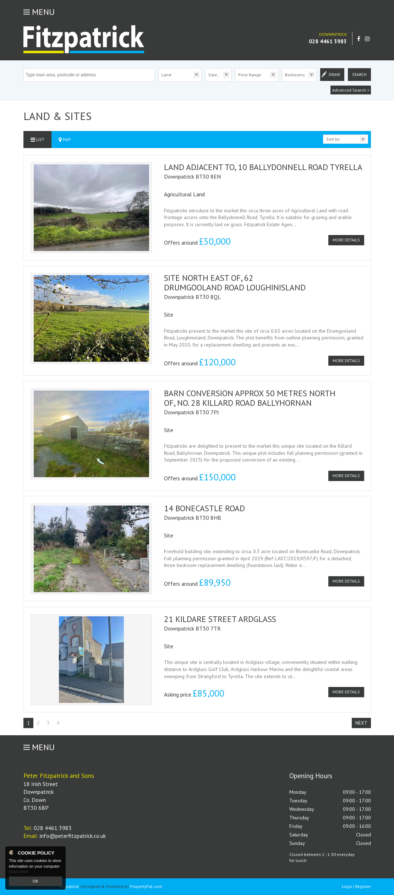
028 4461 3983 (328, 41)
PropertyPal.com (146, 886)
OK (35, 881)
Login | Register (356, 886)
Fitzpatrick (69, 886)
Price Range (249, 74)
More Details (346, 239)
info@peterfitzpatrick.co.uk (73, 835)
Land (166, 74)
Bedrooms (295, 74)
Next (361, 723)
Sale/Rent (217, 74)
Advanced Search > (350, 90)
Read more (18, 871)
